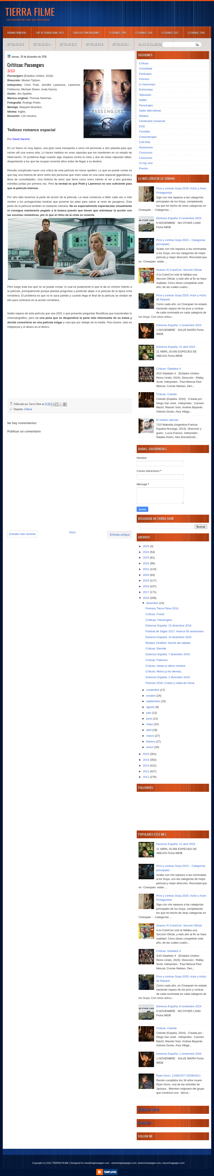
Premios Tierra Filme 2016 (161, 608)
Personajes (146, 105)
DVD (142, 126)
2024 (146, 552)
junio (149, 718)
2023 (146, 557)
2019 (146, 580)
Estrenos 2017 (170, 33)
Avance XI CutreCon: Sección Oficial (179, 269)
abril (149, 730)
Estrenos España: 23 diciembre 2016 (168, 625)
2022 (146, 563)
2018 (146, 586)
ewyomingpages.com (173, 1163)
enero (150, 747)
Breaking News (148, 1109)
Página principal (16, 33)
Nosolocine (146, 147)
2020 (146, 575)
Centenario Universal (152, 121)
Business (144, 1122)
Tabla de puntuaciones (86, 33)
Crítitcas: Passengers (158, 620)
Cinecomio (145, 158)
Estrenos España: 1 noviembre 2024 (178, 325)
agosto (151, 707)
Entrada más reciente (22, 534)
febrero (151, 741)
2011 (146, 776)
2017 (146, 592)
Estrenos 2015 (15, 44)
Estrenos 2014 (42, 44)
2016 (146, 597)
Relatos (143, 115)
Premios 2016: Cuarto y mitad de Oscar (169, 683)
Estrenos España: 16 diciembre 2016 (168, 637)
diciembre (152, 603)
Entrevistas (146, 89)
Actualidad (145, 68)
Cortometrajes (148, 137)
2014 (146, 759)
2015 (146, 754)
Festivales (145, 73)
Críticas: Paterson (156, 660)
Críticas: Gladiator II (168, 368)
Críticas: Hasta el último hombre (165, 665)
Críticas (28, 409)
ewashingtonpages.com (96, 1163)
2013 (146, 765)
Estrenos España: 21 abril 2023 (175, 346)
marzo (150, 735)
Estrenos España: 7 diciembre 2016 (167, 654)
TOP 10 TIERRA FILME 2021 (50, 33)
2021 (146, 569)
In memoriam (147, 84)
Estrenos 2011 (121, 44)
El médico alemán (167, 420)
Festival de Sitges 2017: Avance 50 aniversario (174, 631)
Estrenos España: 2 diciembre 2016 (167, 677)
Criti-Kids (144, 142)
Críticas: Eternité (155, 648)
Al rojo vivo (146, 163)
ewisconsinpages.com (149, 1163)
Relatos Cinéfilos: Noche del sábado (168, 642)
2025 (146, 546)
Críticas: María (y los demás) (163, 671)
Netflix (143, 100)
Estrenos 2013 (68, 44)
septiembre (153, 701)
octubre (151, 695)
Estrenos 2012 (94, 44)
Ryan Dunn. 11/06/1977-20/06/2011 (178, 1075)
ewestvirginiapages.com (123, 1163)
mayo (150, 724)
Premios (144, 79)
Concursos (145, 152)
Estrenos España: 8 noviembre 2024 (178, 218)
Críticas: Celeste (166, 394)
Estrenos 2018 (143, 33)
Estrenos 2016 (196, 33)
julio (149, 712)
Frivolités (144, 131)
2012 (146, 771)
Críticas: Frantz (154, 614)
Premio (143, 168)
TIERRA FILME (30, 11)
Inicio (72, 532)
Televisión (145, 94)
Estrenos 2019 (117, 33)
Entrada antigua (120, 534)
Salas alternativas (150, 110)
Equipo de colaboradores (153, 44)
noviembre (153, 689)
